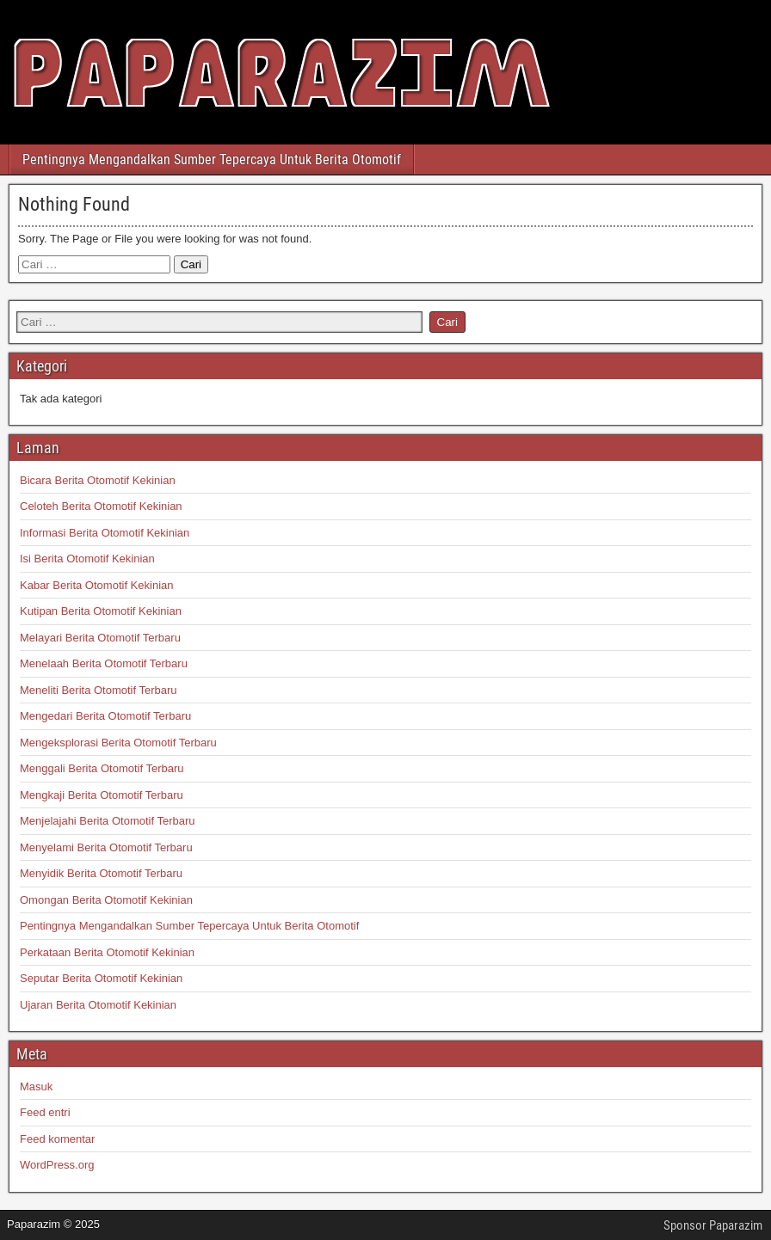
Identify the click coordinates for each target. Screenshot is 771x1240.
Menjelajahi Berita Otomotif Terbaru (107, 820)
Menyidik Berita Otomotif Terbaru (101, 873)
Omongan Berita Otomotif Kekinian (106, 899)
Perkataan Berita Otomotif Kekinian (107, 952)
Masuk (36, 1086)
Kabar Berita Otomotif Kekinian (96, 585)
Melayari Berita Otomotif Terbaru (100, 637)
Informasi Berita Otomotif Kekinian (104, 532)
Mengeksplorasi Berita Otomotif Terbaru (118, 742)
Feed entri (45, 1112)
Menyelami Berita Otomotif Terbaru (106, 847)
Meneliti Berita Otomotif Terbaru (98, 690)
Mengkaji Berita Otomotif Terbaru (101, 795)
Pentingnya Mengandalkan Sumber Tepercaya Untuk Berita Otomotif (211, 159)
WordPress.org (57, 1164)
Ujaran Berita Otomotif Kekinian (98, 1004)
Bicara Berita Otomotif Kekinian (98, 480)
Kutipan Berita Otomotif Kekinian (101, 611)
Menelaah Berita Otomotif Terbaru (104, 663)
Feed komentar (57, 1139)
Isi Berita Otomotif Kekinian (87, 558)
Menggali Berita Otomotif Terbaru (102, 768)
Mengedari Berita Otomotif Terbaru (105, 715)
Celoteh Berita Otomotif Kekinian (101, 506)
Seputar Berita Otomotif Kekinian (101, 978)
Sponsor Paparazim (712, 1225)
